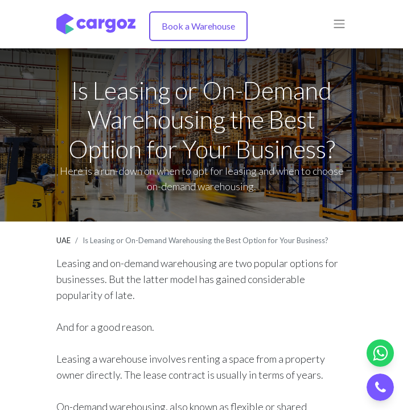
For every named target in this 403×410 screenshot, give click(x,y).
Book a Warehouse (198, 25)
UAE (63, 240)
